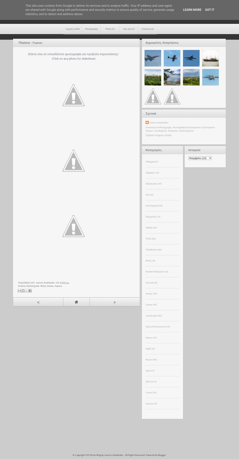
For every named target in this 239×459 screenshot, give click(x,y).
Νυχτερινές (151, 216)
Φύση (43, 286)
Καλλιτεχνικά (33, 286)
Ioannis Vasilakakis (158, 122)
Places (149, 359)
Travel (149, 392)
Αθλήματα (150, 161)
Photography (91, 29)
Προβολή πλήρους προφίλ (159, 135)
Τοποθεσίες (151, 249)
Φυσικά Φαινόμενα (155, 271)
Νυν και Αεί (128, 29)
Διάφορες (150, 172)
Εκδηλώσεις (152, 183)
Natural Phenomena (156, 326)
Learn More (192, 10)
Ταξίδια (149, 227)
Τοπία (148, 238)
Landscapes (151, 315)
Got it (209, 10)
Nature (58, 286)
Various (149, 403)
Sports (149, 370)
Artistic (50, 286)
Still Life (150, 381)
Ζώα (148, 194)
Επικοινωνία (148, 29)
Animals (150, 282)
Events (149, 304)
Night (148, 348)
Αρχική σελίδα (73, 29)
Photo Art (110, 29)
